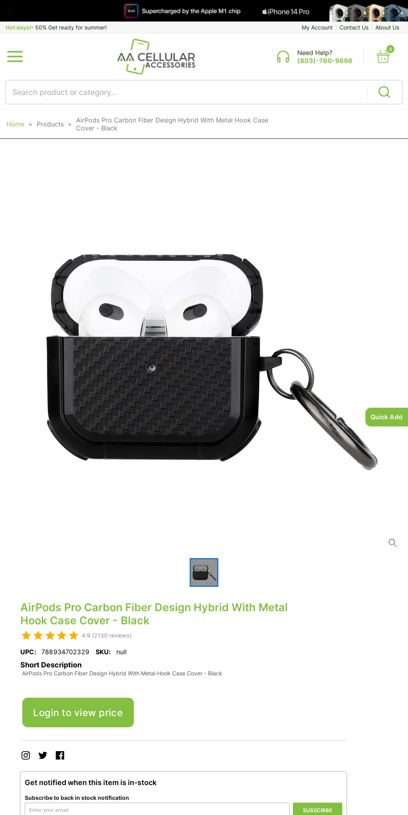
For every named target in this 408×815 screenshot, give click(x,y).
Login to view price (78, 712)
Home (15, 124)
